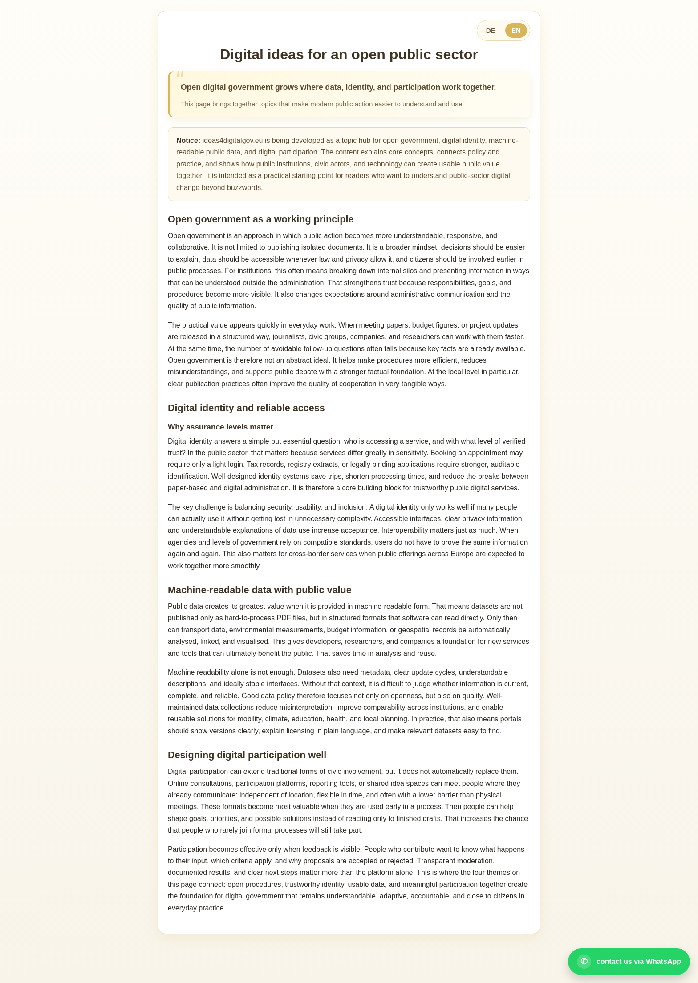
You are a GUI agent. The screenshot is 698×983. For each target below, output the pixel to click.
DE (490, 30)
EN (516, 30)
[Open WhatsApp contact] (629, 961)
